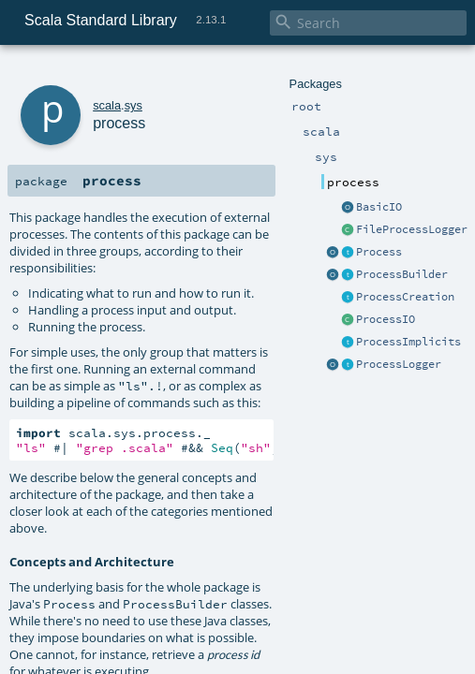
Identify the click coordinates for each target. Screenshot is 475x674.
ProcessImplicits (408, 341)
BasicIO (379, 206)
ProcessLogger (398, 364)
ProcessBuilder (402, 274)
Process (379, 251)
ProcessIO (385, 319)
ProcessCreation (405, 296)
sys (133, 105)
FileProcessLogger (412, 229)
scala (107, 105)
